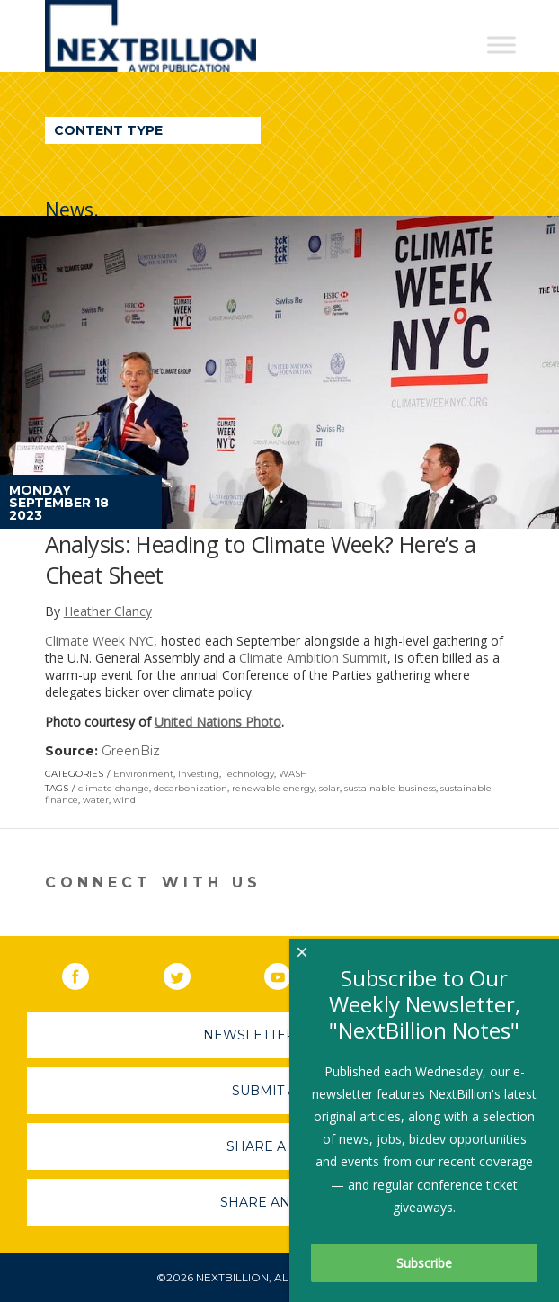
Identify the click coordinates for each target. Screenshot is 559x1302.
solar (329, 788)
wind (124, 800)
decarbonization (190, 788)
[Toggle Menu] (501, 44)
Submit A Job (279, 1091)
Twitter (190, 973)
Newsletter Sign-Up (280, 1035)
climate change (113, 788)
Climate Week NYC (99, 640)
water (96, 800)
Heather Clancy (108, 611)
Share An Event (279, 1202)
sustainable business (390, 788)
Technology (249, 774)
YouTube (290, 973)
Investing (198, 774)
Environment (143, 774)
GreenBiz (131, 751)
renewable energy (273, 788)
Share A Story (279, 1146)
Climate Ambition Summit (313, 657)
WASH (293, 774)
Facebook (88, 973)
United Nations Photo (218, 721)
